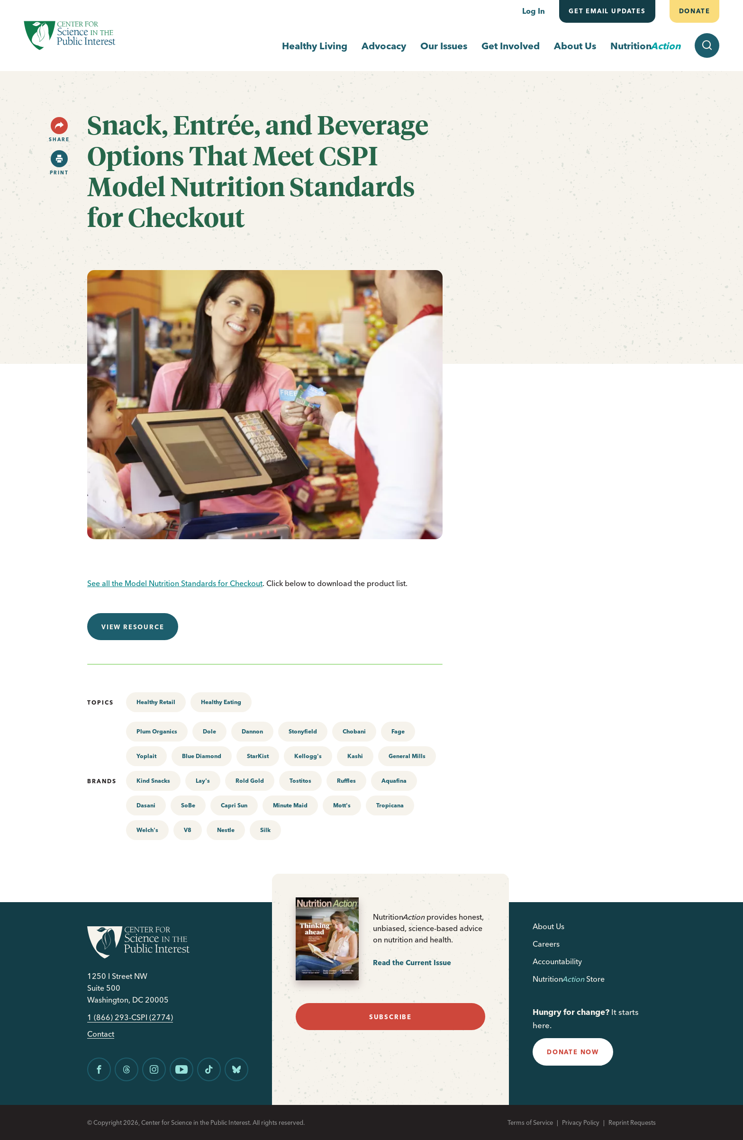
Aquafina (394, 780)
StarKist (258, 756)
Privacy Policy (580, 1122)
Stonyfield (303, 731)
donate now (573, 1052)
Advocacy (384, 45)
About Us (575, 45)
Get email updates (607, 11)
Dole (209, 731)
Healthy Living (314, 45)
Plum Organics (156, 731)
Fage (398, 731)
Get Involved (510, 45)
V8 (187, 829)
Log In (533, 11)
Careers (546, 944)
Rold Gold (250, 780)
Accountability (557, 961)
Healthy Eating (221, 702)
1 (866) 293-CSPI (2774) (130, 1017)
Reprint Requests (632, 1122)
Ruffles (346, 780)
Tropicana (390, 805)
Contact (100, 1034)
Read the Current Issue (412, 963)
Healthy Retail (155, 702)
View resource (132, 627)
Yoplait (146, 756)
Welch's (147, 829)
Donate (694, 11)
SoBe (188, 805)
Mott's (342, 805)
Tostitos (300, 780)
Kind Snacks (153, 780)
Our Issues (443, 45)
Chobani (354, 731)
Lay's (203, 780)
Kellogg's (308, 756)
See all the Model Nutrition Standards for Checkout (175, 583)
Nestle (226, 829)
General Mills (407, 756)
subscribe (390, 1017)
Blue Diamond (201, 756)
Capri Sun (234, 805)
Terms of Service (530, 1122)
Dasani (145, 805)
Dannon (252, 731)
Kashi (355, 756)
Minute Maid (290, 805)
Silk (265, 829)
